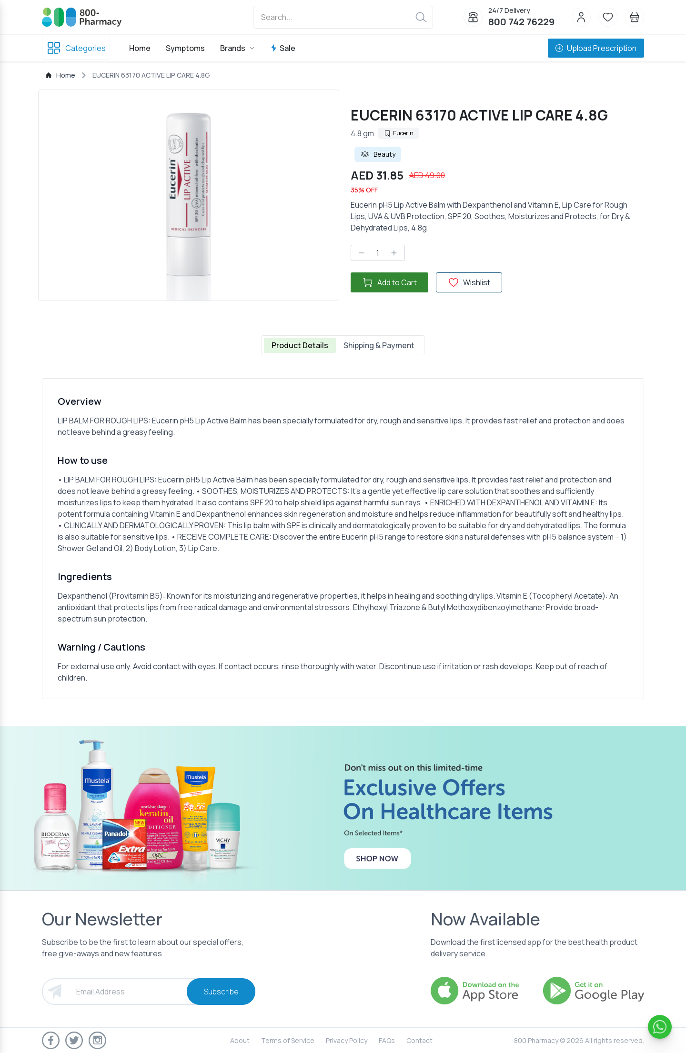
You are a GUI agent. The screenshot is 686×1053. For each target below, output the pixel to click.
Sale (282, 48)
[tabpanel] (343, 538)
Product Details (300, 345)
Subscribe (221, 991)
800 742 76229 (521, 21)
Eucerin (398, 133)
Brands (237, 48)
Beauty (377, 154)
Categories (76, 48)
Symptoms (185, 48)
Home (140, 48)
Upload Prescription (595, 48)
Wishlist (469, 282)
